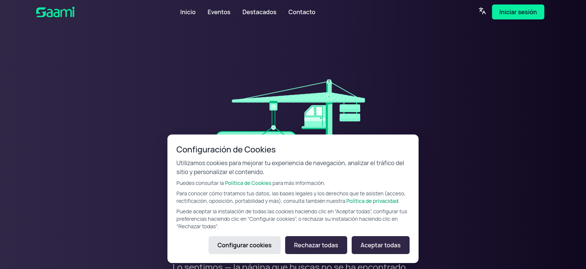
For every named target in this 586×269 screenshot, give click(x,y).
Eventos (218, 12)
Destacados (260, 12)
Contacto (302, 12)
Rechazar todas (316, 245)
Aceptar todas (381, 245)
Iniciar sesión (518, 12)
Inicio (187, 12)
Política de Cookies (248, 182)
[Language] (482, 11)
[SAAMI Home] (78, 12)
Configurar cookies (245, 245)
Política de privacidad (372, 200)
